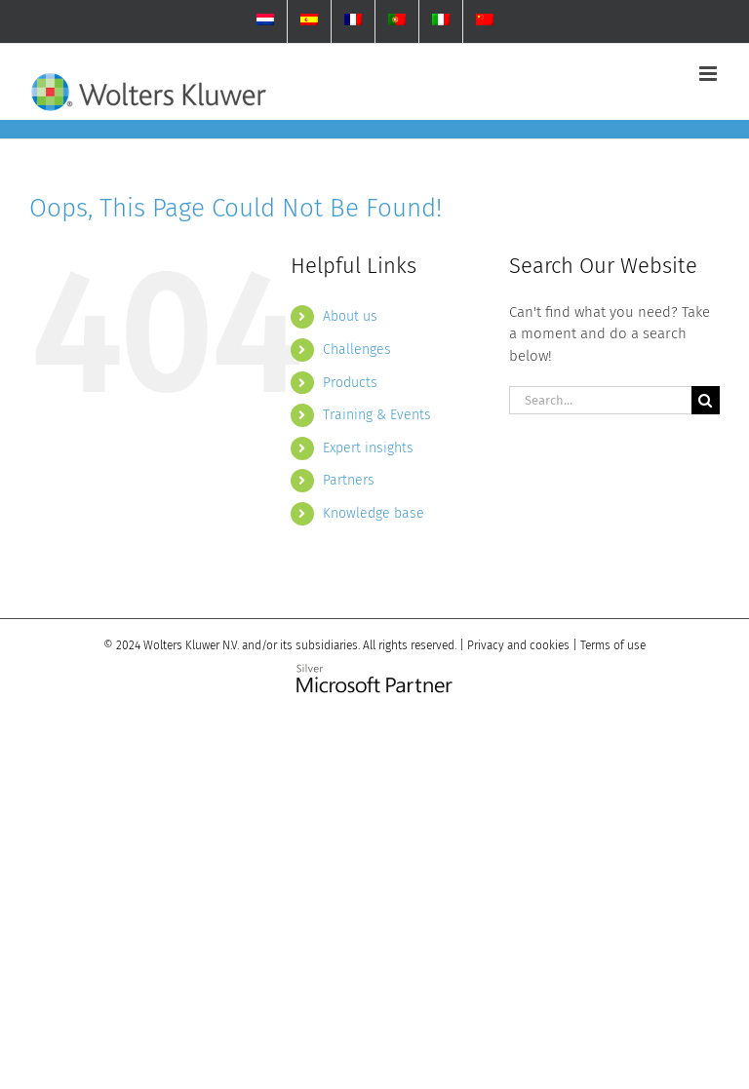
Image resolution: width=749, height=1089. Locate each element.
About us (350, 316)
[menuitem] (265, 21)
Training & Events (377, 415)
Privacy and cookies (518, 645)
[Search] (705, 400)
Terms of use (613, 645)
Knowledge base (373, 513)
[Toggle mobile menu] (709, 73)
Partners (348, 480)
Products (350, 382)
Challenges (357, 349)
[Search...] (600, 400)
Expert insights (368, 448)
